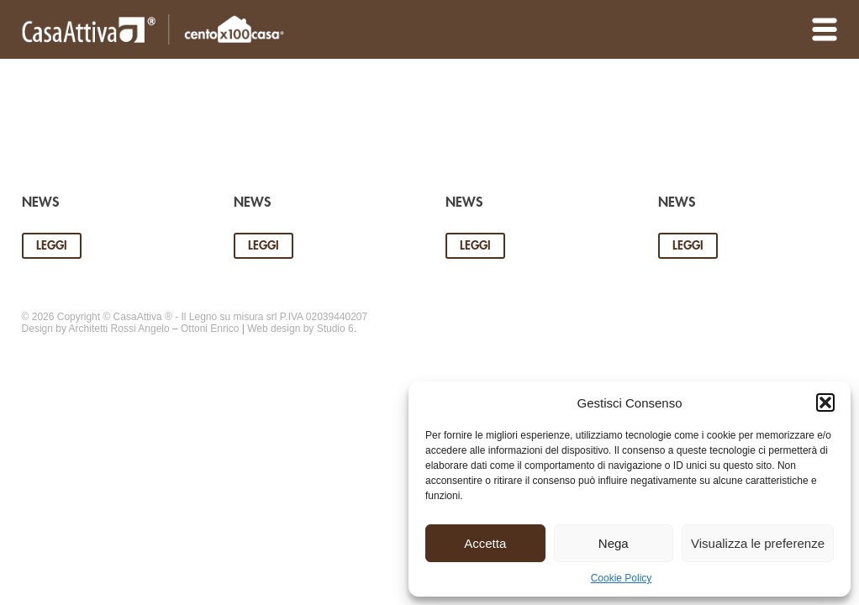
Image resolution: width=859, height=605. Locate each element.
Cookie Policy (621, 578)
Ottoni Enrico (210, 328)
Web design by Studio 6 (300, 328)
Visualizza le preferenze (758, 543)
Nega (613, 543)
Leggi (51, 245)
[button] (825, 402)
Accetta (485, 543)
